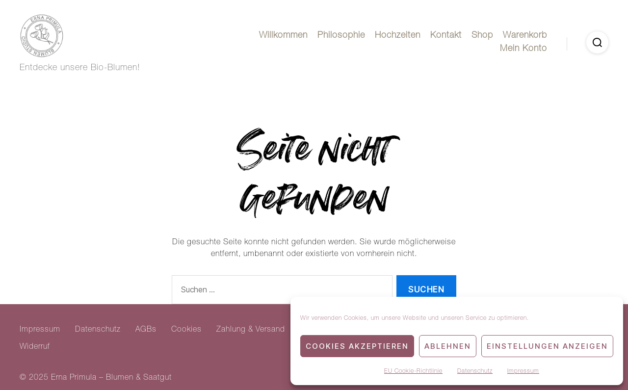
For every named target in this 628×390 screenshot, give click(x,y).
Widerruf (35, 347)
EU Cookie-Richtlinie (413, 371)
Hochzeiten (397, 35)
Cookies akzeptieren (357, 346)
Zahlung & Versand (250, 330)
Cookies (186, 330)
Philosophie (341, 35)
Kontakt (446, 35)
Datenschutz (475, 371)
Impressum (523, 371)
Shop (482, 35)
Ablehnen (447, 346)
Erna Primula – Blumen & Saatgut (111, 378)
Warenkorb (525, 35)
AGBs (146, 330)
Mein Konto (523, 49)
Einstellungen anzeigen (547, 346)
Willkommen (283, 35)
